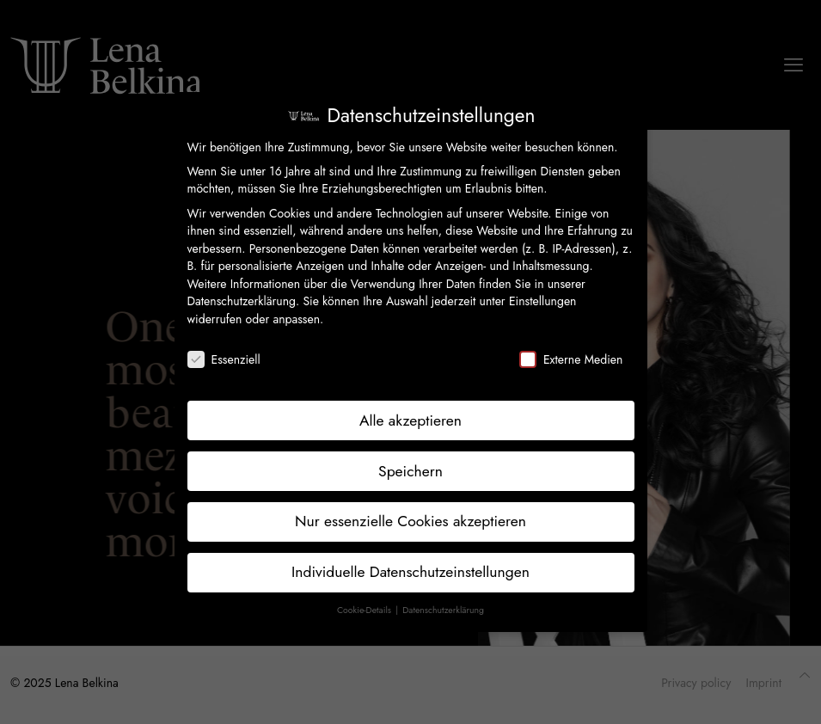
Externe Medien (570, 359)
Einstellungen (543, 301)
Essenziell (223, 359)
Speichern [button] (410, 471)
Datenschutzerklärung (241, 301)
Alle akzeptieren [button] (410, 420)
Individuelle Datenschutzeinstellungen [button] (410, 572)
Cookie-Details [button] (365, 610)
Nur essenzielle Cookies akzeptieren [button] (410, 521)
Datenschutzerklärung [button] (443, 610)
